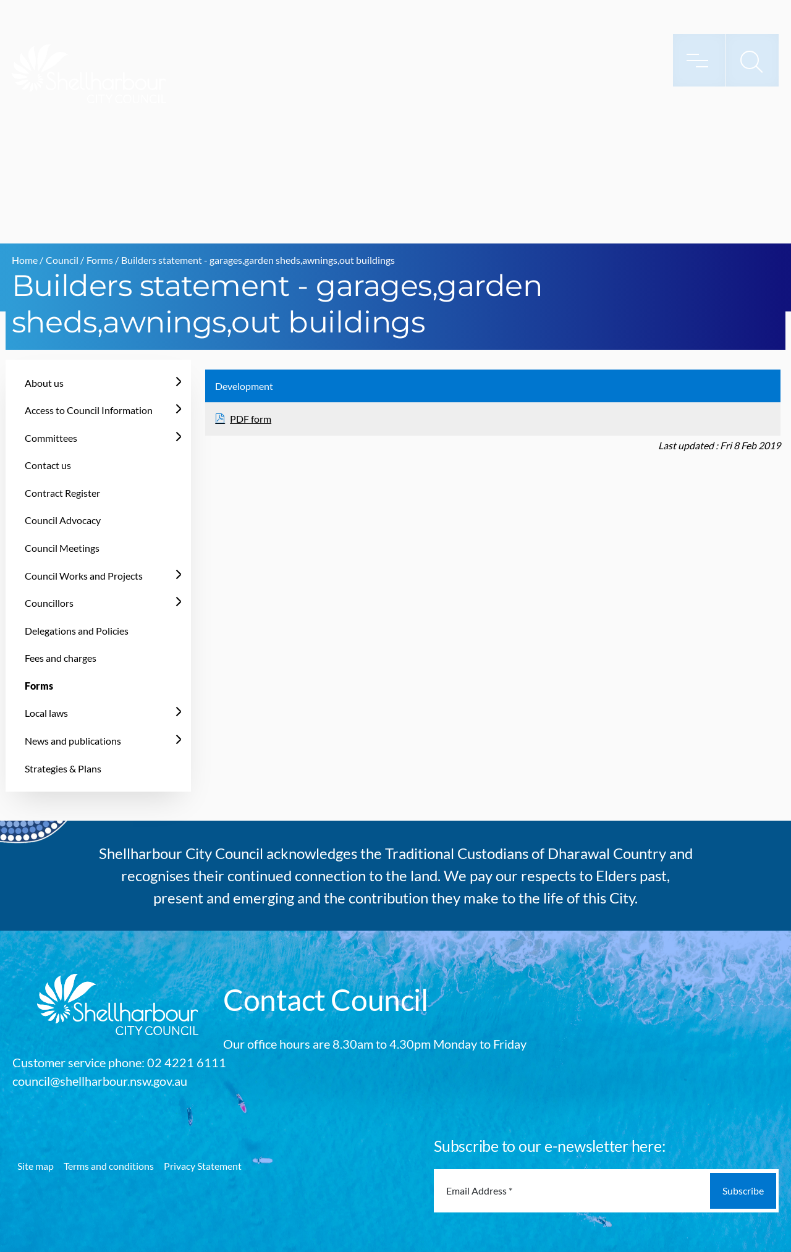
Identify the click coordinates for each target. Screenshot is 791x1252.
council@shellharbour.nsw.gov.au (99, 1080)
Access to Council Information (89, 410)
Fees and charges (60, 658)
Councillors (49, 603)
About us (44, 383)
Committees (51, 438)
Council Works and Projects (84, 576)
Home (25, 260)
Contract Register (62, 493)
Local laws (46, 713)
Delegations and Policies (77, 631)
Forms (100, 260)
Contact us (48, 465)
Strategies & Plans (63, 768)
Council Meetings (62, 548)
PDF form (250, 419)
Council (62, 260)
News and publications (73, 741)
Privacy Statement (203, 1166)
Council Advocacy (63, 520)
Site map (35, 1166)
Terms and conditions (109, 1166)
